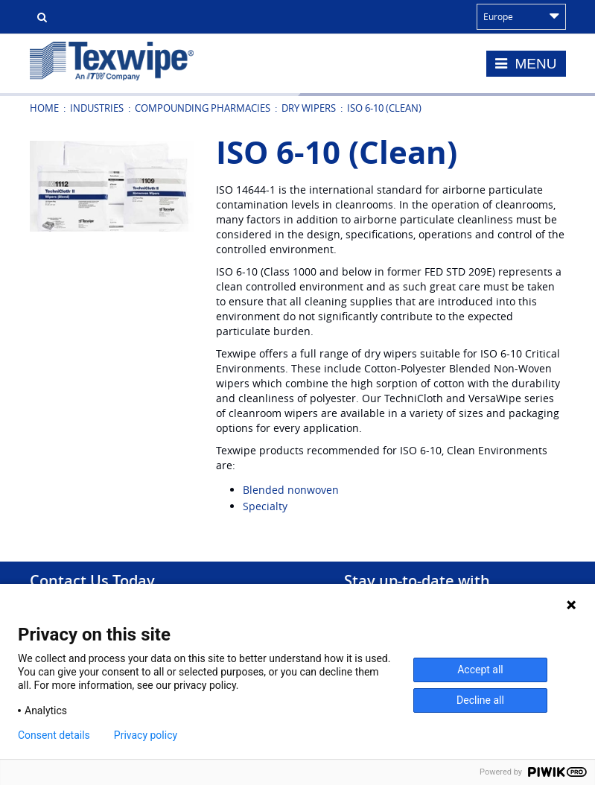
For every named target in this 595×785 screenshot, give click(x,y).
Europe (521, 16)
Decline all (480, 700)
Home (44, 108)
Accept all (480, 670)
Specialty (265, 506)
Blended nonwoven (291, 490)
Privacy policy (145, 735)
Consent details (54, 735)
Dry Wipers (308, 108)
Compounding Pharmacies (202, 108)
